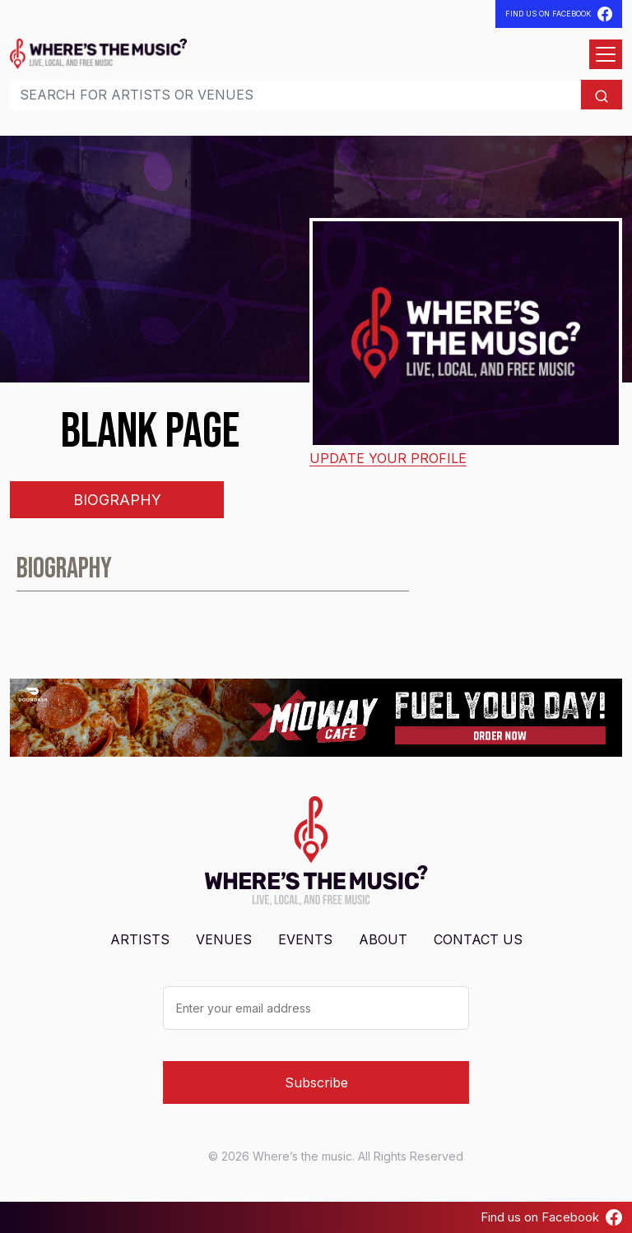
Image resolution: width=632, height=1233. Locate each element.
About (383, 939)
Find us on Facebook (551, 1217)
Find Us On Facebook (558, 14)
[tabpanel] (316, 576)
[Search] (295, 94)
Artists (140, 939)
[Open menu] (605, 54)
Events (305, 939)
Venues (224, 939)
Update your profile (388, 458)
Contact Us (478, 939)
